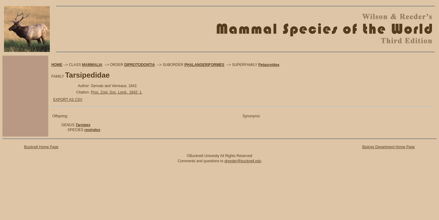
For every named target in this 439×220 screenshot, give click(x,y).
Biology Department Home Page (388, 147)
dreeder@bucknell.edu (242, 161)
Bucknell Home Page (41, 147)
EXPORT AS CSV (67, 99)
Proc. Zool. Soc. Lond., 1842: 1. (117, 92)
